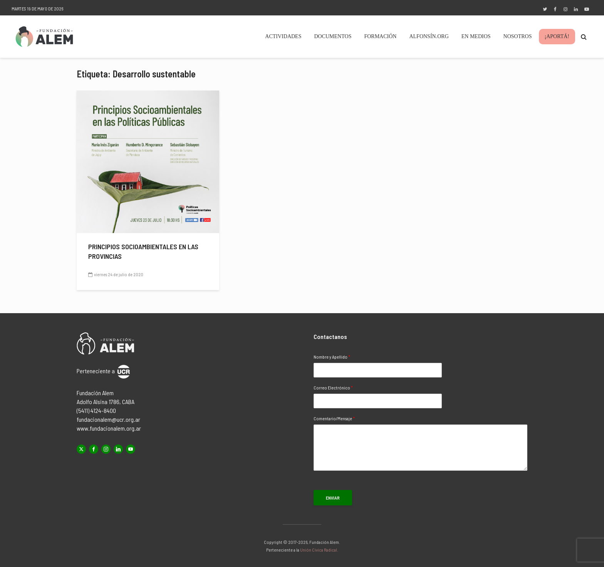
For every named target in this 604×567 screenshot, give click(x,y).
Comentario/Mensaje (334, 418)
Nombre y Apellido (332, 356)
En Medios (476, 36)
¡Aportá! (557, 36)
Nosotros (517, 36)
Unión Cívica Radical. (319, 549)
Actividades (283, 36)
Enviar (333, 497)
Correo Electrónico (333, 387)
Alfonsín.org (428, 36)
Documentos (332, 36)
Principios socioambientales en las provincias (143, 251)
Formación (380, 36)
